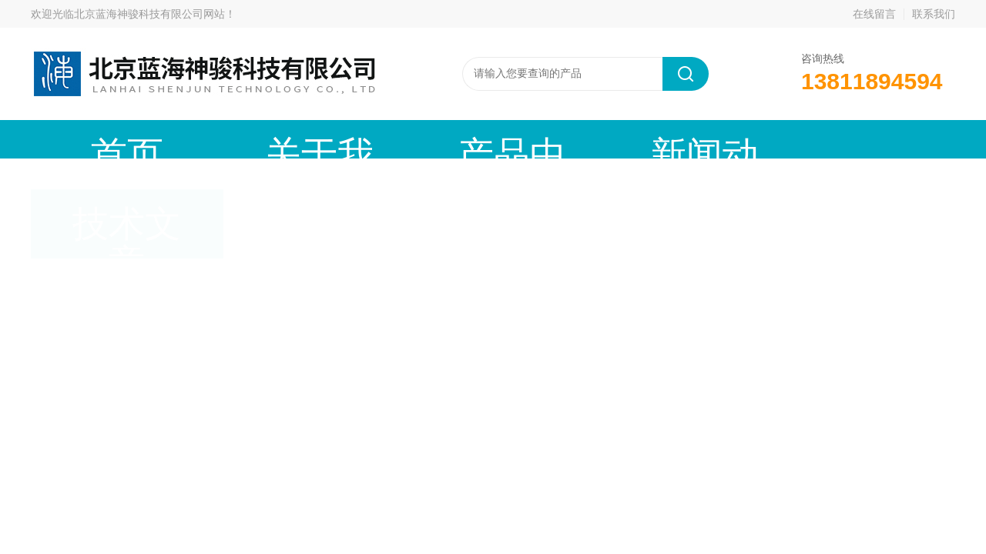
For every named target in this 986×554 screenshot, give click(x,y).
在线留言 (874, 14)
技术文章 (620, 138)
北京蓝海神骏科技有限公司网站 (149, 14)
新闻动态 (489, 138)
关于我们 (227, 138)
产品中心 (358, 138)
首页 (96, 138)
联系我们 (933, 14)
